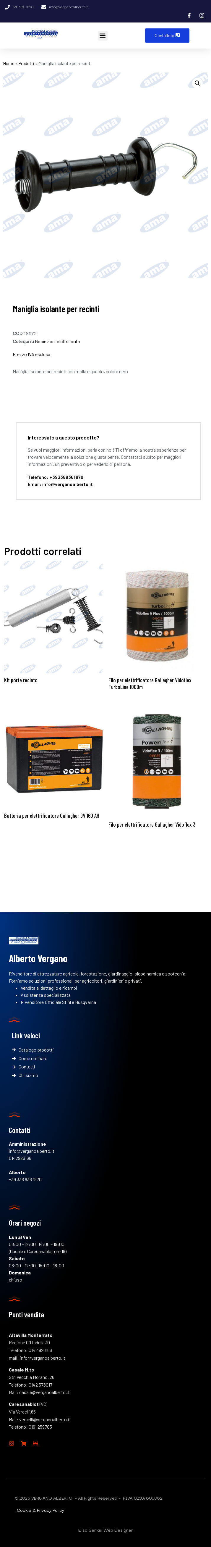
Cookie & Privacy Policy (40, 1509)
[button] (103, 36)
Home (8, 63)
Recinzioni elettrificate (57, 341)
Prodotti (26, 63)
